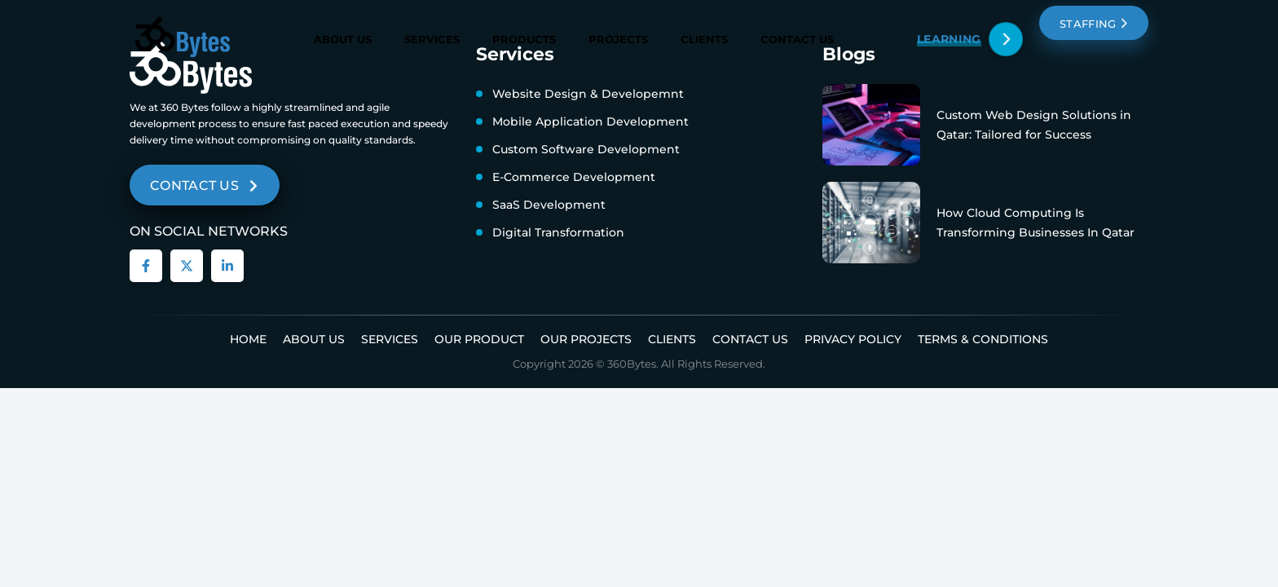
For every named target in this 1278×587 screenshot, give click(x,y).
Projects (618, 39)
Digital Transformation (558, 232)
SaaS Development (549, 204)
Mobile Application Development (590, 121)
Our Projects (586, 339)
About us (314, 339)
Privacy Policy (852, 339)
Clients (704, 39)
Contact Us (797, 38)
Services (432, 39)
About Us (343, 39)
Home (248, 339)
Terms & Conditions (983, 339)
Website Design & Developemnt (588, 93)
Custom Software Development (586, 149)
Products (524, 39)
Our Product (479, 339)
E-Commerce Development (573, 177)
